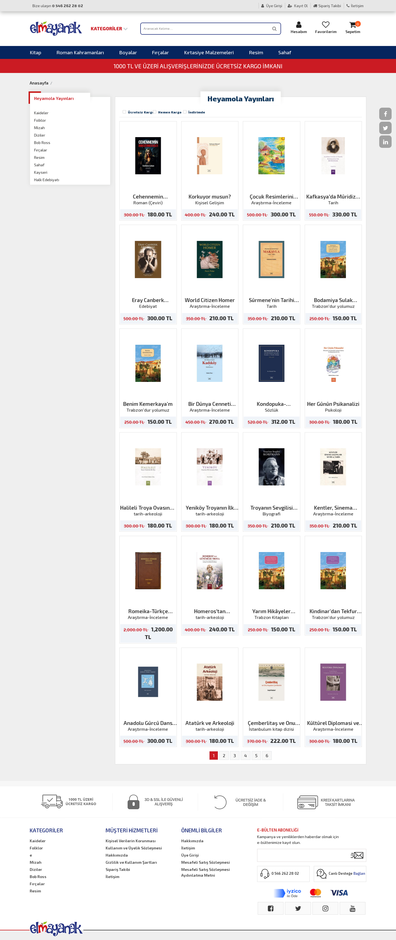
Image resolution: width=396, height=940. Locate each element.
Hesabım (298, 27)
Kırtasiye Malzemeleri (209, 52)
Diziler (39, 135)
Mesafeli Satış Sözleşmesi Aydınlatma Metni (205, 872)
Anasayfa (39, 82)
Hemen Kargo (170, 112)
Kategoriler (109, 28)
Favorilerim (325, 27)
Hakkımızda (117, 855)
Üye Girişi (271, 5)
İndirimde (196, 112)
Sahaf (284, 52)
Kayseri (40, 172)
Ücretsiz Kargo (141, 112)
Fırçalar (160, 52)
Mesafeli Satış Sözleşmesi (205, 862)
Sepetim (352, 27)
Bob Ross (42, 142)
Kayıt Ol (298, 5)
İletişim (355, 5)
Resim (256, 52)
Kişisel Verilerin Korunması (131, 840)
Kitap (35, 52)
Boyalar (128, 52)
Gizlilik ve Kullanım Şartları (131, 862)
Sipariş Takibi (327, 5)
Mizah (39, 127)
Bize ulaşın (57, 5)
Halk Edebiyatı (46, 179)
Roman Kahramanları (80, 52)
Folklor (40, 120)
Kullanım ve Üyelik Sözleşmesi (134, 848)
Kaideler (41, 112)
